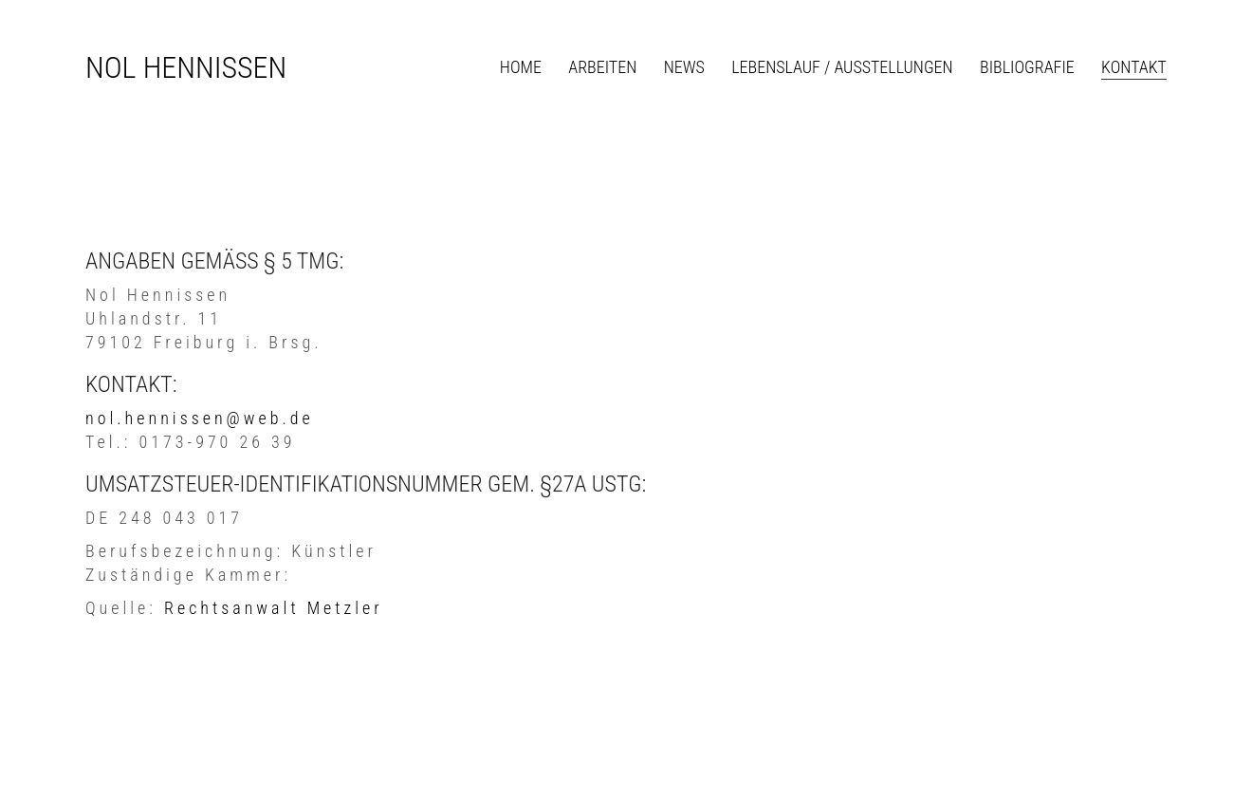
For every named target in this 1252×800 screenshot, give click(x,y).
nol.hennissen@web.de (199, 418)
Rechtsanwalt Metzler (273, 608)
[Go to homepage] (185, 67)
